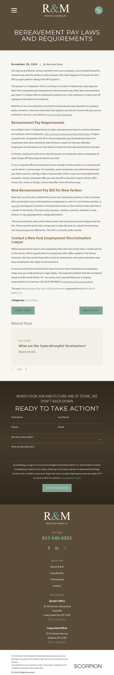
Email (61, 427)
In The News (31, 300)
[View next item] (25, 369)
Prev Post (23, 310)
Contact (57, 585)
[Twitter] (65, 548)
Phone (14, 427)
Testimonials (57, 579)
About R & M (57, 566)
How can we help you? (23, 446)
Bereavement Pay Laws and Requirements (43, 288)
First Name (17, 417)
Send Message (57, 487)
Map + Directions (57, 619)
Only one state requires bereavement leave (67, 134)
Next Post (91, 310)
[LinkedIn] (57, 548)
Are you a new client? (22, 437)
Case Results (57, 573)
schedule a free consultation (78, 281)
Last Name (63, 417)
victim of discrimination (59, 114)
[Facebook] (49, 548)
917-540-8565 (57, 538)
